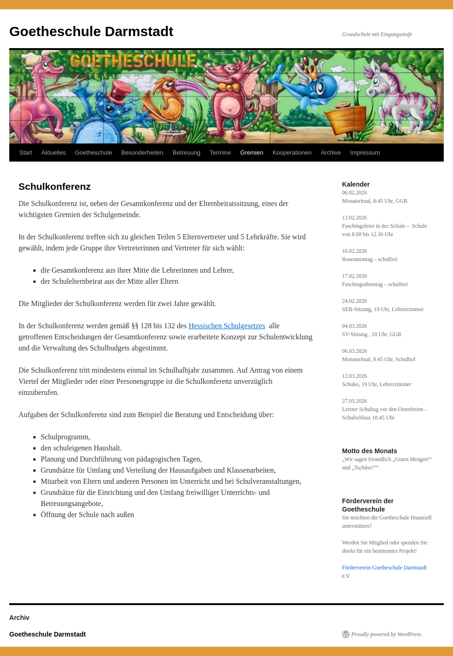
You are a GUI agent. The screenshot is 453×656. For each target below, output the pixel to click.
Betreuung (187, 152)
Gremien (251, 152)
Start (25, 152)
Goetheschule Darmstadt (91, 31)
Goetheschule (93, 152)
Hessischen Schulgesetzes (227, 326)
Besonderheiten (142, 152)
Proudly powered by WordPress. (386, 634)
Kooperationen (292, 152)
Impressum (365, 152)
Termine (220, 152)
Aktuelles (53, 152)
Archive (331, 152)
